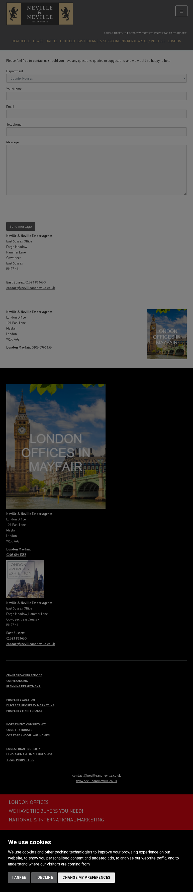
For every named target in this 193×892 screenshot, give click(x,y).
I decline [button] (44, 877)
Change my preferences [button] (86, 877)
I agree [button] (19, 877)
